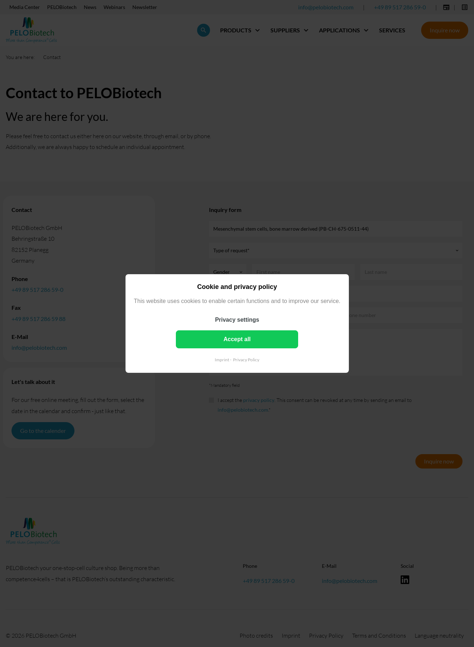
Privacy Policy (246, 359)
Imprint (222, 359)
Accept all (237, 339)
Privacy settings (237, 320)
